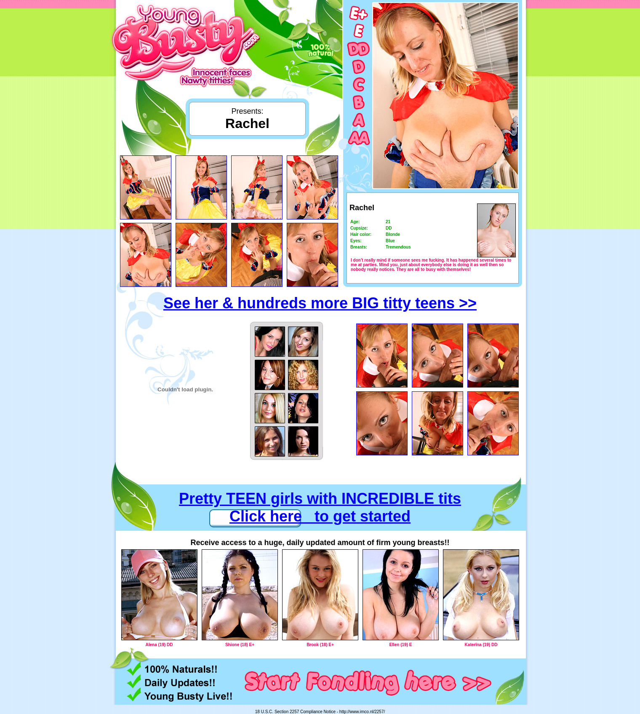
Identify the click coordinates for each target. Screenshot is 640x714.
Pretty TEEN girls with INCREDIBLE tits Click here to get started (320, 507)
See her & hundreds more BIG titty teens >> (320, 303)
